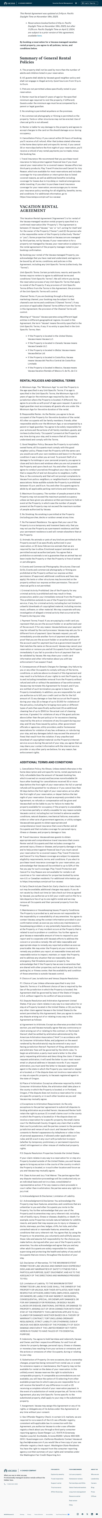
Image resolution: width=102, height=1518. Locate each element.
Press (93, 1492)
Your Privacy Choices (62, 1514)
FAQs (71, 1505)
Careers (94, 1483)
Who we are (95, 1474)
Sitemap (22, 1514)
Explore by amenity (57, 1474)
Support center (56, 1483)
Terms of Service (38, 1514)
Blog (92, 1487)
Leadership (95, 1479)
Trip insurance (56, 1487)
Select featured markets (77, 1487)
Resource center (74, 1496)
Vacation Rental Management (63, 3)
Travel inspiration (57, 1479)
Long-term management (77, 1492)
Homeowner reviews (76, 1479)
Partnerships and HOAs (77, 1483)
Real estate (73, 1500)
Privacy (29, 1514)
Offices (93, 1496)
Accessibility (49, 1514)
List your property (75, 1474)
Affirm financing (56, 1492)
